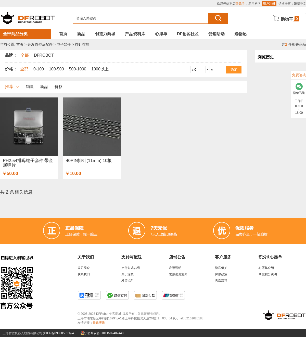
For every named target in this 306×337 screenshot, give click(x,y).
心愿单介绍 (266, 268)
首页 (63, 34)
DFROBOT (44, 55)
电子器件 (64, 44)
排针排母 (82, 44)
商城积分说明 (268, 274)
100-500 (56, 69)
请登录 (240, 3)
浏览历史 (266, 57)
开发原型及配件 (40, 44)
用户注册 (269, 3)
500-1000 (77, 69)
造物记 (240, 34)
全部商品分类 (15, 34)
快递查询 (99, 322)
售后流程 (221, 280)
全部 (24, 69)
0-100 (38, 69)
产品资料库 (135, 34)
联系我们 (84, 274)
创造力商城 (105, 34)
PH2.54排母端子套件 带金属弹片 (28, 163)
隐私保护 (221, 268)
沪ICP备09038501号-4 (58, 333)
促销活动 (216, 34)
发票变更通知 (178, 274)
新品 (81, 34)
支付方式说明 (130, 268)
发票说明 (175, 268)
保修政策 (221, 274)
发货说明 (127, 280)
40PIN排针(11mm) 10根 (89, 160)
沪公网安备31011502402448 (102, 333)
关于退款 (127, 274)
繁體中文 (300, 3)
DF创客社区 (188, 34)
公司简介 (84, 268)
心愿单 (161, 34)
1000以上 (100, 69)
